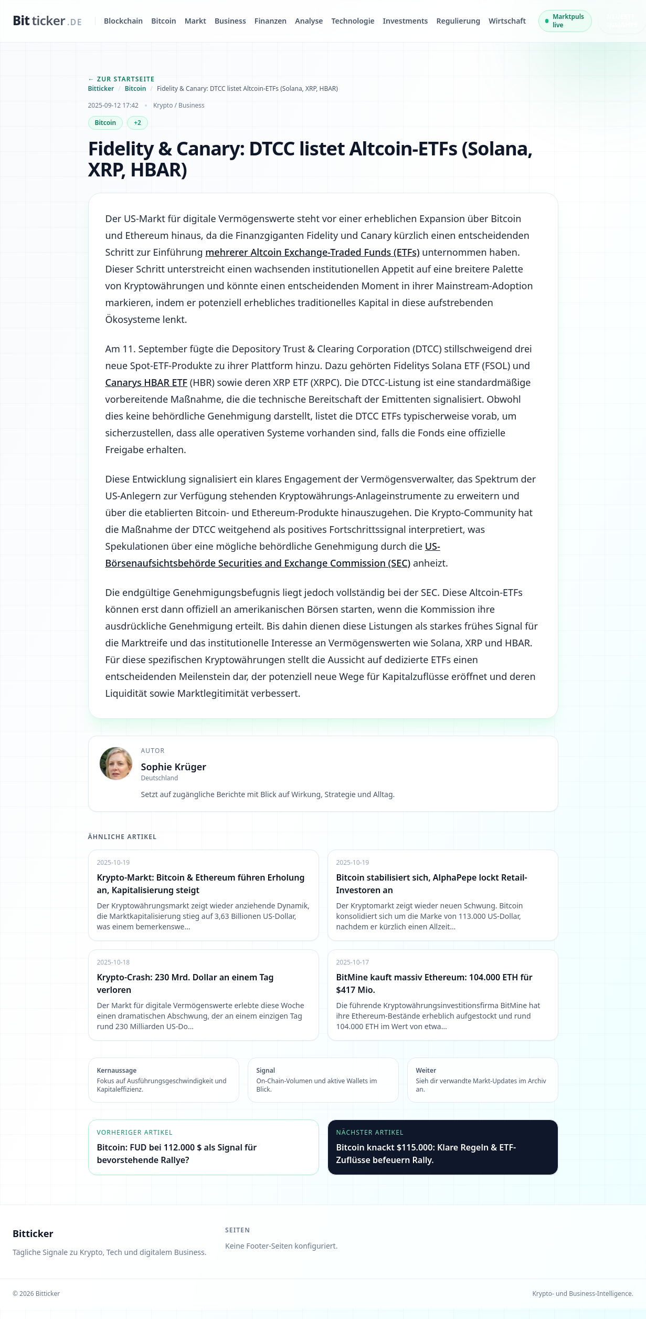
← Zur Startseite (121, 79)
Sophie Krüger (174, 766)
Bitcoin (163, 21)
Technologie (353, 21)
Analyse (309, 21)
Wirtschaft (507, 21)
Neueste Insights (622, 20)
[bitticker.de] (47, 21)
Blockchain (123, 21)
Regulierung (459, 21)
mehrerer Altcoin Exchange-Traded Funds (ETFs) (312, 252)
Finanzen (271, 21)
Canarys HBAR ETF (146, 382)
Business (230, 21)
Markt (195, 21)
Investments (405, 21)
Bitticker (101, 89)
